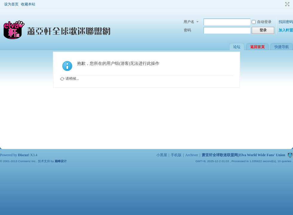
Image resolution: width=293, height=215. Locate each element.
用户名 (189, 22)
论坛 (236, 47)
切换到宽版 (286, 4)
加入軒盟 (286, 30)
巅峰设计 (61, 161)
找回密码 (286, 22)
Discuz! (23, 155)
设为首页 (11, 4)
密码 (187, 30)
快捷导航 (281, 47)
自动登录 (261, 22)
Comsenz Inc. (27, 161)
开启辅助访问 (281, 4)
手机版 (176, 155)
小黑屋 (161, 155)
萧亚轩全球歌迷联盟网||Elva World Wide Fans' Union (243, 155)
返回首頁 (257, 47)
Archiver (191, 155)
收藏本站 (28, 4)
